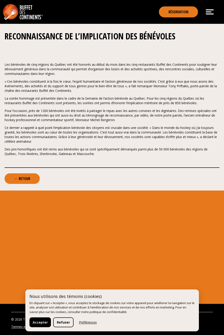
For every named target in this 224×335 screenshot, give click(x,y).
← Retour (22, 178)
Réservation (178, 11)
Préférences (88, 322)
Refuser (63, 322)
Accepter (40, 322)
